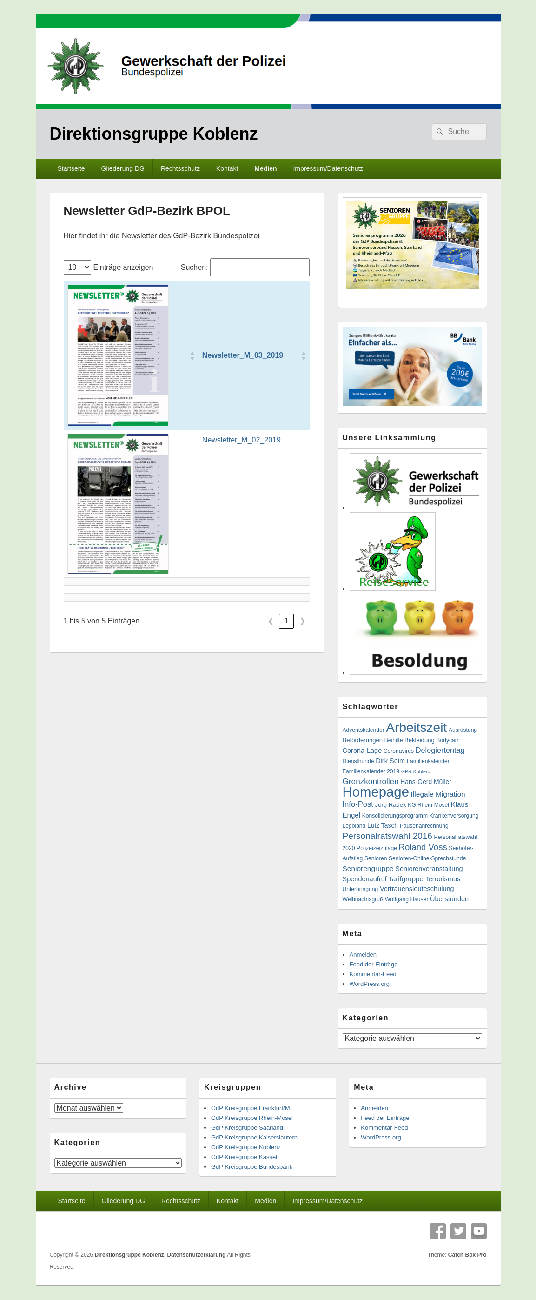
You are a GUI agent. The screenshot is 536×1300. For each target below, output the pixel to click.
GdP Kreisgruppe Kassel (244, 1156)
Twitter (458, 1231)
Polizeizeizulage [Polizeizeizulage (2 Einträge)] (377, 848)
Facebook (438, 1231)
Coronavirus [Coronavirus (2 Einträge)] (399, 751)
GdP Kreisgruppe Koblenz (246, 1147)
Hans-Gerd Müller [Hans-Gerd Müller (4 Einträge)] (425, 781)
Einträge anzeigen (123, 267)
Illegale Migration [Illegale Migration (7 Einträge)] (438, 794)
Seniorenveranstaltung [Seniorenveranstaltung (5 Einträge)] (429, 868)
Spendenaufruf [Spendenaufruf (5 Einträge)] (365, 879)
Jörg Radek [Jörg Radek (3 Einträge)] (390, 804)
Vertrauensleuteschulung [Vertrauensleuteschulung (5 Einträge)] (417, 888)
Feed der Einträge (374, 964)
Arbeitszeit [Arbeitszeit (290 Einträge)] (416, 727)
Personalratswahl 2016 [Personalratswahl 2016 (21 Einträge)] (387, 836)
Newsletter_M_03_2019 (242, 355)
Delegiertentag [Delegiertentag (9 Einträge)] (440, 750)
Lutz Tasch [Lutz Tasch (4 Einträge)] (382, 825)
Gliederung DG (123, 168)
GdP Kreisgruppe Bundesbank (251, 1166)
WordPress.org (370, 983)
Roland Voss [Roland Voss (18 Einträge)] (423, 847)
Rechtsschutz (180, 168)
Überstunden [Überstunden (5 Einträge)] (449, 899)
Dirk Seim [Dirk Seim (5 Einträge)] (390, 760)
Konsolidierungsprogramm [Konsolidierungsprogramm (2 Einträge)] (395, 815)
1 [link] (287, 621)
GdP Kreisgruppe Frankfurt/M (250, 1108)
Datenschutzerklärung (196, 1255)
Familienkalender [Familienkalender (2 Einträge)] (428, 761)
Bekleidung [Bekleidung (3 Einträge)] (419, 740)
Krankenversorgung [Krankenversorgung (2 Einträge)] (454, 815)
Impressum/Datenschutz (328, 168)
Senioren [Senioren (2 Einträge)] (375, 858)
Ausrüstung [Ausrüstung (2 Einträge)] (463, 730)
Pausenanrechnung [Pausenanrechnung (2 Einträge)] (424, 826)
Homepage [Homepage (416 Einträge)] (376, 791)
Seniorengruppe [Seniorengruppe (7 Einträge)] (368, 868)
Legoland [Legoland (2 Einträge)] (354, 826)
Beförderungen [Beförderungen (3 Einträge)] (363, 740)
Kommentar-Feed (373, 974)
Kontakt (227, 168)
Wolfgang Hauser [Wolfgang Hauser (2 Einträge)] (406, 899)
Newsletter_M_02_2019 (241, 440)
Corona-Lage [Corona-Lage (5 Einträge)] (362, 750)
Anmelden (363, 954)
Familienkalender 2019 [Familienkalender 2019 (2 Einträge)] (371, 771)
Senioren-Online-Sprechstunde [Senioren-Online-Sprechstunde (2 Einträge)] (427, 858)
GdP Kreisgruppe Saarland (247, 1127)
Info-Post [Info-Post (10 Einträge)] (358, 804)
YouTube (479, 1231)
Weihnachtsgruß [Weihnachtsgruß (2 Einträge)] (363, 899)
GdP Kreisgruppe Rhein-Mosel (252, 1117)
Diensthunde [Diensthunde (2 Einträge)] (358, 761)
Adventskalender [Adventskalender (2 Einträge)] (363, 730)
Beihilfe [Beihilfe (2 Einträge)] (393, 740)
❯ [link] (302, 621)
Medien (265, 168)
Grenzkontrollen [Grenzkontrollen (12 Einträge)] (371, 781)
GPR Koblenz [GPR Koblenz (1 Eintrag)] (416, 771)
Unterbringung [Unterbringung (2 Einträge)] (360, 889)
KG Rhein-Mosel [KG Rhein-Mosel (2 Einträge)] (428, 805)
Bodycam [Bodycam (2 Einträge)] (447, 740)
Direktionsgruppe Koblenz (154, 133)
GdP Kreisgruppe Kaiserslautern (254, 1137)
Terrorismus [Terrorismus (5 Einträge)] (442, 879)
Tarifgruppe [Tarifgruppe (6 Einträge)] (405, 879)
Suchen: (194, 267)
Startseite (71, 168)
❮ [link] (271, 621)
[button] (192, 355)
